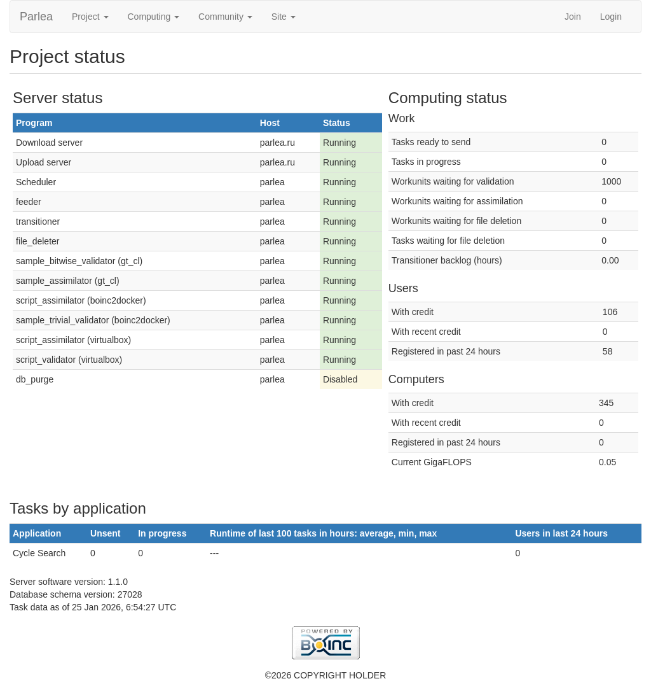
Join (573, 16)
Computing (154, 16)
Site (283, 16)
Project (90, 16)
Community (225, 16)
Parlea (36, 16)
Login (611, 16)
